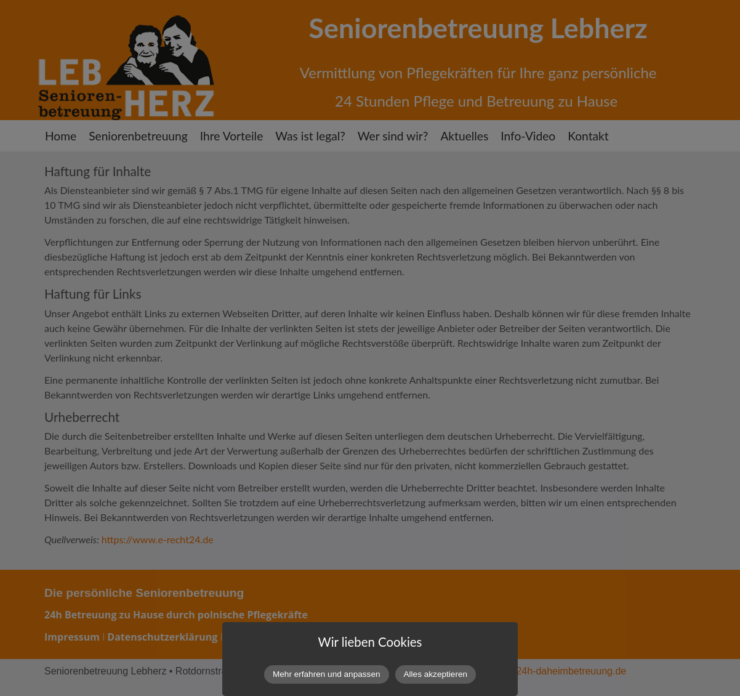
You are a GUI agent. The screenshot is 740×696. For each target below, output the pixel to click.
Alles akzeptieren (436, 674)
